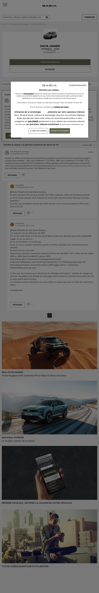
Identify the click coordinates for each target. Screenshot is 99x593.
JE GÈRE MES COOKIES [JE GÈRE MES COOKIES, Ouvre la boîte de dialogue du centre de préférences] (38, 131)
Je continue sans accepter (77, 85)
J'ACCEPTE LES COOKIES (60, 131)
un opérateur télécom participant (42, 124)
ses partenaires (29, 94)
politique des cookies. (61, 107)
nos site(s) (33, 121)
